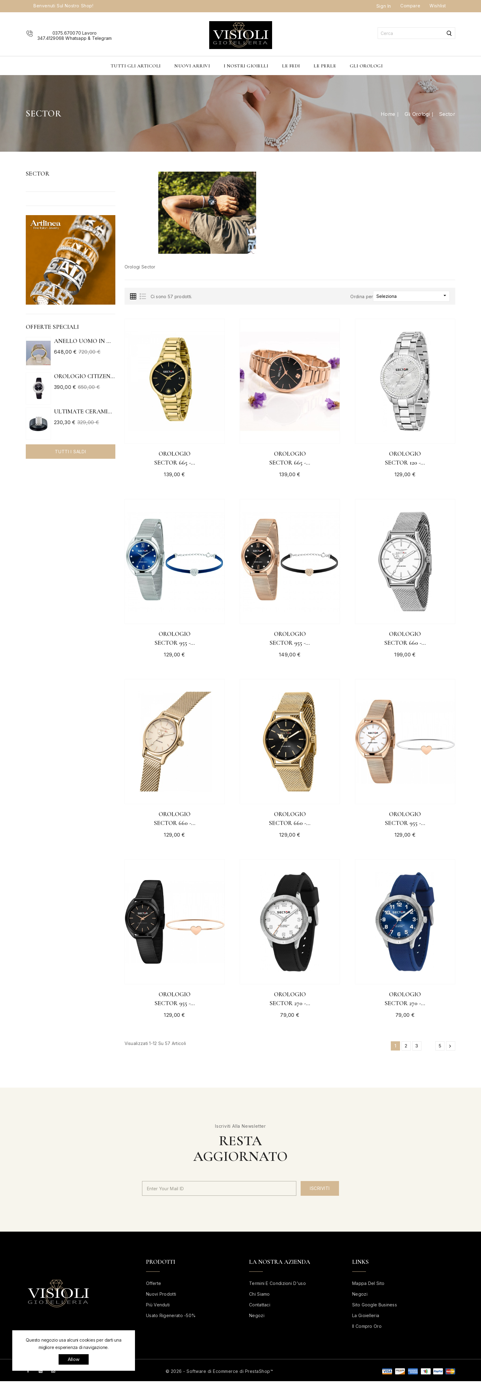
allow (73, 1359)
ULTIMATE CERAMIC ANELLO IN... (84, 411)
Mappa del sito (368, 1285)
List (142, 296)
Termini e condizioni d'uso (277, 1285)
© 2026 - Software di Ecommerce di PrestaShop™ (219, 1373)
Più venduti (158, 1306)
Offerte (153, 1285)
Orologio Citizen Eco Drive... (84, 376)
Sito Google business (374, 1306)
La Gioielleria (365, 1317)
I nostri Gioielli (246, 66)
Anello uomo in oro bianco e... (84, 341)
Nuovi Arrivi (192, 66)
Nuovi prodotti (161, 1295)
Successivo (450, 1048)
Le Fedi (291, 66)
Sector (37, 173)
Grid (133, 296)
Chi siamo (259, 1295)
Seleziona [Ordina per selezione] (412, 295)
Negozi (256, 1317)
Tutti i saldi (70, 451)
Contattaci (259, 1306)
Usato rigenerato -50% (171, 1317)
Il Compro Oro (367, 1328)
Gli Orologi (366, 66)
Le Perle (325, 66)
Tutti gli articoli (136, 66)
